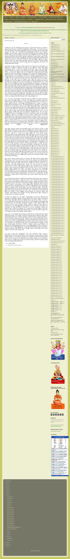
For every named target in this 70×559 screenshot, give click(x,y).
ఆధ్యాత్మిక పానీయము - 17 (55, 306)
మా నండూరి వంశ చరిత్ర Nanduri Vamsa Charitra (57, 318)
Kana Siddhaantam (55, 91)
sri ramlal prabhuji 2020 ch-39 (57, 217)
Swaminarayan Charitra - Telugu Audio (54, 19)
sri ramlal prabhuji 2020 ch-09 (57, 169)
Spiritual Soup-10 (54, 145)
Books (52, 78)
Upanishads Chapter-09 (55, 259)
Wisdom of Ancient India (56, 296)
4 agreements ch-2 (54, 46)
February (9, 538)
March (8, 536)
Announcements (54, 65)
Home (6, 17)
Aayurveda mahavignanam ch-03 (57, 53)
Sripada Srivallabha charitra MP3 (57, 235)
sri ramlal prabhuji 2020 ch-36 (57, 212)
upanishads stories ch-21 (56, 295)
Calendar (52, 81)
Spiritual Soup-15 (54, 154)
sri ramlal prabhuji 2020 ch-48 (57, 231)
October (9, 500)
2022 (7, 484)
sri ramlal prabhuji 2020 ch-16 (57, 181)
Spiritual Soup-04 (54, 135)
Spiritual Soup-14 (54, 153)
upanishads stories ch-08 (56, 273)
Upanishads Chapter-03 (55, 249)
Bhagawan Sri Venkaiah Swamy (57, 74)
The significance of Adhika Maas (57, 241)
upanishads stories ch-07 (56, 272)
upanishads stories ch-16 (56, 286)
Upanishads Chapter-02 (55, 247)
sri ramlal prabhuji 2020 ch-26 (57, 195)
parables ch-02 (54, 113)
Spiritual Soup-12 (54, 148)
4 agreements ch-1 (54, 44)
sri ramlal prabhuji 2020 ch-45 (57, 226)
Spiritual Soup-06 (17, 245)
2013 (7, 546)
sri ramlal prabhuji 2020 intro (56, 233)
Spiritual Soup (11, 245)
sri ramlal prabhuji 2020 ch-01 (57, 156)
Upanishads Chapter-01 (55, 246)
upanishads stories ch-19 (56, 291)
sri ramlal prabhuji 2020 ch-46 (57, 228)
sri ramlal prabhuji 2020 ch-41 (57, 220)
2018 (7, 491)
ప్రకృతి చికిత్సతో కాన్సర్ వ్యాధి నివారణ (57, 314)
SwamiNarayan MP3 (55, 239)
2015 (7, 542)
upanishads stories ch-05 (56, 268)
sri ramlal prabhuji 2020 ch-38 (57, 215)
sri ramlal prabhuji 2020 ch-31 (57, 204)
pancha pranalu (54, 110)
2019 (7, 489)
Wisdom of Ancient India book (57, 298)
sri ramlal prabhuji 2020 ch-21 (57, 187)
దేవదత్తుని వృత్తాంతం (54, 313)
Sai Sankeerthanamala (55, 122)
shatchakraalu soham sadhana (57, 123)
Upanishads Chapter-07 (55, 255)
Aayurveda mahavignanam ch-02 (57, 51)
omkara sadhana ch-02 (55, 109)
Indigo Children (54, 89)
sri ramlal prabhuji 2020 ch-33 (57, 207)
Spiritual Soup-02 (54, 131)
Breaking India (54, 80)
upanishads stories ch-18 (56, 290)
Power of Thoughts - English (56, 117)
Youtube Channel (8, 21)
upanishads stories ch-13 (56, 282)
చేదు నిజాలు (53, 311)
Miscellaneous (54, 100)
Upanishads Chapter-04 (55, 250)
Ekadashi (53, 84)
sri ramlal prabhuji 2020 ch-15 (57, 179)
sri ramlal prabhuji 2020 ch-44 (57, 225)
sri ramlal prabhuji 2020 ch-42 (57, 221)
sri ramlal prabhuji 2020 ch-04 (57, 161)
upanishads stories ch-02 (56, 264)
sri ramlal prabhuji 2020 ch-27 (57, 197)
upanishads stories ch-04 (56, 267)
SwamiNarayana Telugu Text (55, 17)
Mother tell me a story (55, 104)
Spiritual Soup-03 (54, 133)
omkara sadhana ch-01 (55, 107)
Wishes (52, 300)
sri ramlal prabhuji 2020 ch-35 (57, 210)
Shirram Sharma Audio (55, 125)
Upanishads (53, 244)
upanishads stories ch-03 (56, 265)
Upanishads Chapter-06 (55, 254)
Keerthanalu (30, 19)
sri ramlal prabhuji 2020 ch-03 (57, 159)
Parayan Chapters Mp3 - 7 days (57, 115)
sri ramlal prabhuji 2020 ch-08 (57, 168)
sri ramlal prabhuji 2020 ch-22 (57, 189)
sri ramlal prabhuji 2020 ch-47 (57, 230)
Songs (52, 127)
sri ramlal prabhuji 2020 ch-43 (57, 223)
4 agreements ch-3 (54, 47)
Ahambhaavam (54, 63)
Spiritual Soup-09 (54, 143)
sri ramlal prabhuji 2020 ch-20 (57, 186)
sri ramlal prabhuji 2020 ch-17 (57, 182)
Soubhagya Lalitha (39, 19)
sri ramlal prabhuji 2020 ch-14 (57, 177)
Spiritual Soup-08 (54, 141)
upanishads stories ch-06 (56, 270)
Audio (52, 69)
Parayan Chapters (43, 17)
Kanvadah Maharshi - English (57, 93)
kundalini (52, 94)
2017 (7, 493)
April (8, 534)
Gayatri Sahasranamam (12, 528)
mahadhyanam (54, 96)
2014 (7, 544)
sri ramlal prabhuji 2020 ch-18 (57, 184)
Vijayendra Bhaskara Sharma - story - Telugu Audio (25, 21)
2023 (7, 482)
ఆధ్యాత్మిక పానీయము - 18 (55, 308)
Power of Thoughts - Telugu (56, 118)
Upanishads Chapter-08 (55, 257)
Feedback (23, 17)
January (9, 540)
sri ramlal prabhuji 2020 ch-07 (57, 166)
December (9, 496)
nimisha (52, 105)
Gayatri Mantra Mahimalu (56, 86)
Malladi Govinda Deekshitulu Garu (58, 98)
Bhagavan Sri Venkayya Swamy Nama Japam (14, 19)
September (9, 502)
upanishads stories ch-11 (56, 278)
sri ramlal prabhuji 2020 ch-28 (57, 199)
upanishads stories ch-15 (56, 285)
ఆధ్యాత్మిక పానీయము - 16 (55, 305)
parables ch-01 (54, 112)
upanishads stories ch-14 (56, 283)
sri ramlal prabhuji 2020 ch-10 (57, 171)
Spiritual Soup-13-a (55, 151)
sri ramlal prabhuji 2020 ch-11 (57, 172)
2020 (7, 487)
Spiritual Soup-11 (54, 146)
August (8, 503)
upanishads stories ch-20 (56, 293)
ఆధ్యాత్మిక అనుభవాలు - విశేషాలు (57, 301)
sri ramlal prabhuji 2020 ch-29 (57, 200)
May (8, 532)
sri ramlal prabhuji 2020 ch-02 (57, 158)
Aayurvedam (53, 62)
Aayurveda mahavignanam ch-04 (57, 56)
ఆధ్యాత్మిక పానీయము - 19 (55, 309)
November (9, 498)
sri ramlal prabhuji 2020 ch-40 (57, 218)
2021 (7, 486)
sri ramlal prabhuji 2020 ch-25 (57, 194)
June (8, 531)
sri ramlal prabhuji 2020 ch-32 (57, 205)
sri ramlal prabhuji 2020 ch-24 (57, 192)
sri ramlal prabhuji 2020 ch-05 (57, 163)
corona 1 (52, 83)
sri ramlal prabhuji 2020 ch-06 (57, 164)
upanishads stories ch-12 (56, 280)
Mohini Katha (53, 102)
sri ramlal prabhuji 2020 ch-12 (57, 174)
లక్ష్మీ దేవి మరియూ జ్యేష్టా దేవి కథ (57, 320)
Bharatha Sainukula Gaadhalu (57, 76)
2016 (7, 495)
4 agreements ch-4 (54, 49)
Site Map (11, 17)
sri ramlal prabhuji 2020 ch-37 (57, 213)
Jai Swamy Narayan (32, 17)
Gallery (17, 17)
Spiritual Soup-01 (54, 130)
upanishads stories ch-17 (56, 288)
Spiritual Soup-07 (54, 140)
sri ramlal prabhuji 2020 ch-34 (57, 208)
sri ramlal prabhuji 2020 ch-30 (57, 202)
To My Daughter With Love (56, 242)
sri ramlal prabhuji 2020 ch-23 (57, 190)
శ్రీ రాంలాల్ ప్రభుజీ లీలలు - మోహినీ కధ (58, 321)
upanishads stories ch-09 (56, 275)
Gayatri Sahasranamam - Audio (57, 88)
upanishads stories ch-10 (56, 277)
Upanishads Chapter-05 (55, 252)
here (40, 35)
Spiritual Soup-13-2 (55, 149)
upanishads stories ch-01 (56, 262)
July (8, 505)
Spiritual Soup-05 (54, 136)
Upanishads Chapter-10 (55, 260)
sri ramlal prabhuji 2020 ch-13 (57, 176)
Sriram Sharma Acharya (55, 237)
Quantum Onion (54, 120)
